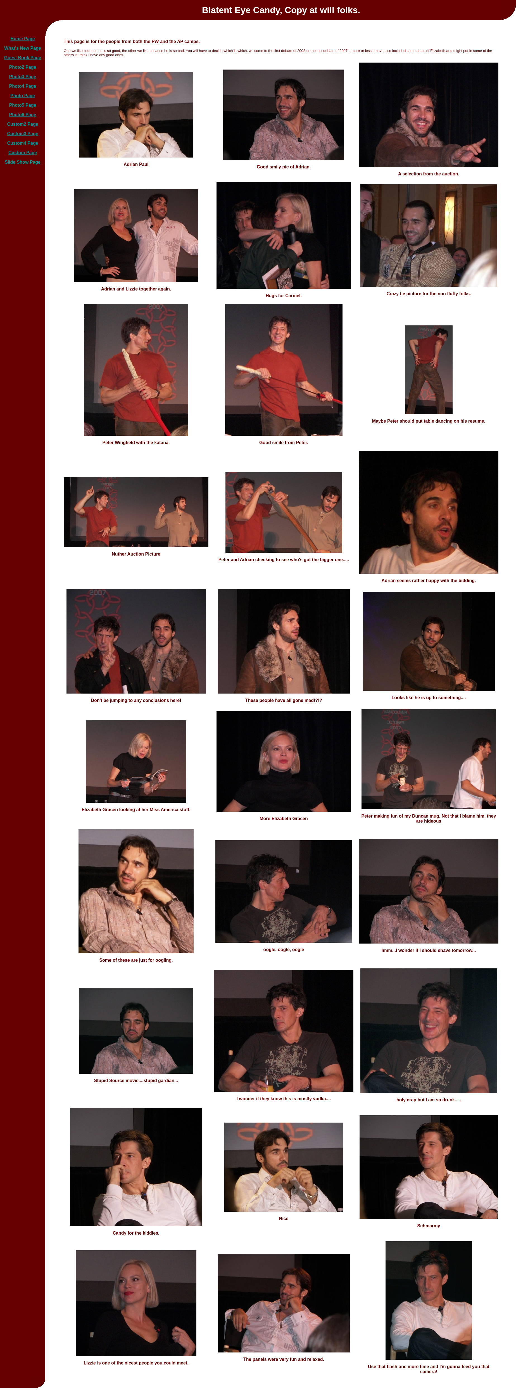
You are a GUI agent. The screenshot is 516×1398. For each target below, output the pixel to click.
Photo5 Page (22, 105)
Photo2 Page (22, 67)
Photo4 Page (22, 86)
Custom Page (22, 152)
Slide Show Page (23, 162)
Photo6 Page (22, 114)
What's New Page (22, 48)
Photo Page (22, 95)
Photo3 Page (22, 76)
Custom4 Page (22, 143)
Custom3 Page (22, 133)
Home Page (22, 38)
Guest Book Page (22, 57)
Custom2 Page (22, 124)
